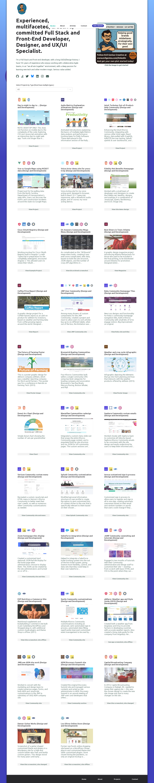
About (62, 26)
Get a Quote (98, 25)
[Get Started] (116, 43)
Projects (117, 779)
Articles (73, 26)
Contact (84, 26)
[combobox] (17, 89)
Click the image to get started (116, 65)
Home (52, 26)
